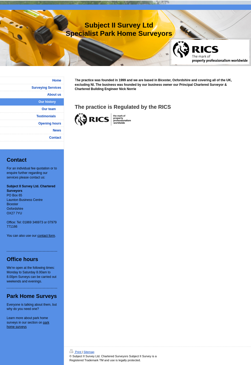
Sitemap (89, 352)
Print (75, 352)
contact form (46, 236)
